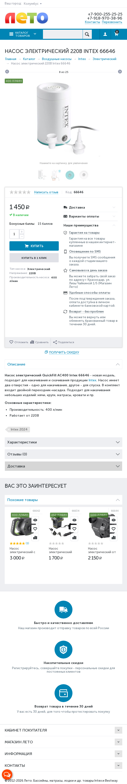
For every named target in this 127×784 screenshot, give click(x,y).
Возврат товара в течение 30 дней (63, 706)
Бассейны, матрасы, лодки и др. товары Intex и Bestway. (75, 780)
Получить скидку (64, 352)
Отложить (21, 342)
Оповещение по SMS (85, 251)
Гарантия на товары (84, 232)
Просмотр (35, 520)
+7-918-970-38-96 (104, 18)
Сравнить (41, 342)
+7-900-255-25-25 (105, 14)
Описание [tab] (63, 363)
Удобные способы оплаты (89, 292)
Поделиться (63, 342)
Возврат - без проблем (86, 311)
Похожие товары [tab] (63, 498)
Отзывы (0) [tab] (63, 453)
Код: (69, 192)
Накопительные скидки (63, 663)
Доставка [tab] (63, 465)
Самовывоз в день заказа (88, 270)
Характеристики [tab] (63, 441)
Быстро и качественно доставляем (63, 623)
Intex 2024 (19, 429)
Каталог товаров (22, 34)
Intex (92, 380)
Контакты (92, 22)
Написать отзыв (46, 192)
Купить (37, 246)
